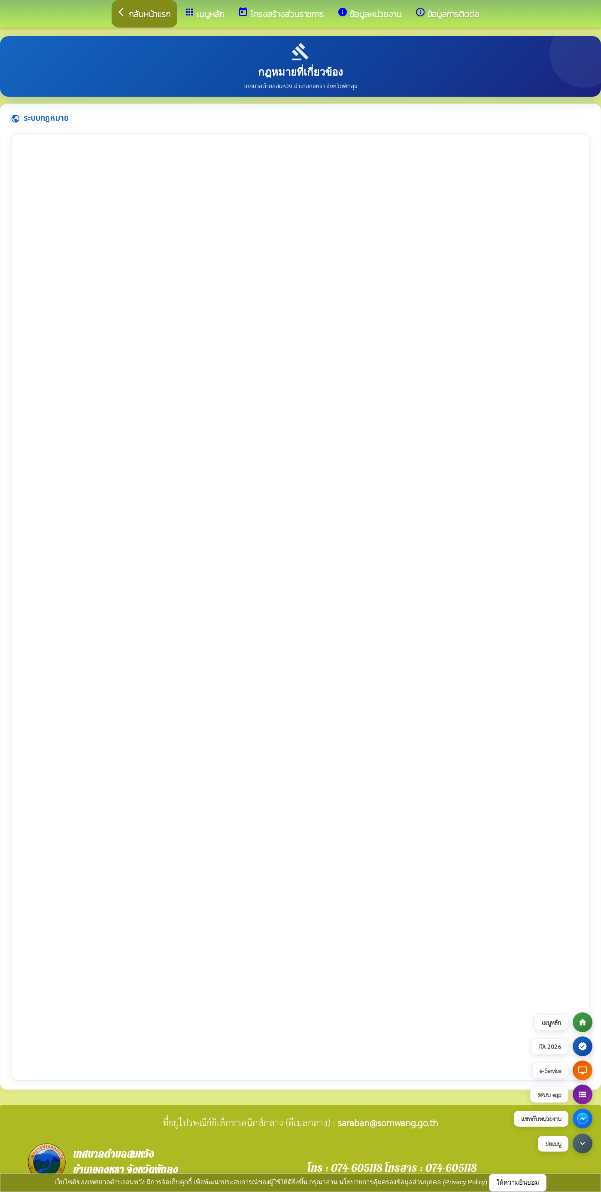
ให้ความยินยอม (517, 1182)
